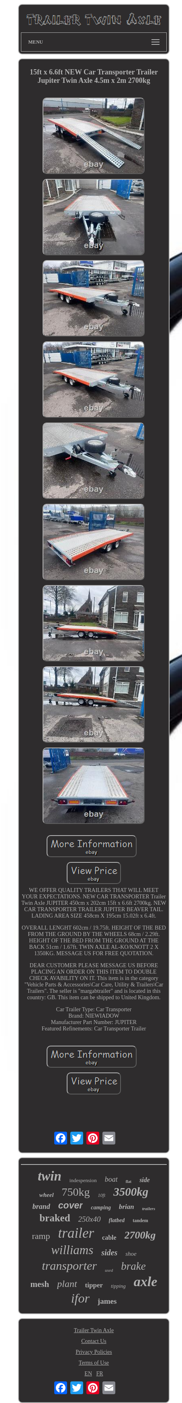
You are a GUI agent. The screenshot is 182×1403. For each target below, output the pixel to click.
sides (109, 1252)
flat (128, 1181)
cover (70, 1205)
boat (111, 1179)
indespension (83, 1180)
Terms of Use (94, 1363)
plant (67, 1284)
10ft (102, 1195)
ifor (80, 1298)
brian (126, 1207)
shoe (131, 1254)
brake (133, 1266)
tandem (140, 1220)
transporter (69, 1265)
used (109, 1270)
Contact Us (93, 1341)
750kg (76, 1192)
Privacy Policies (94, 1352)
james (107, 1301)
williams (72, 1250)
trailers (148, 1208)
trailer (76, 1233)
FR (99, 1374)
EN (88, 1374)
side (144, 1180)
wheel (46, 1195)
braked (54, 1218)
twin (49, 1176)
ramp (41, 1236)
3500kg (130, 1191)
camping (101, 1208)
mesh (40, 1284)
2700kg (140, 1235)
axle (145, 1281)
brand (41, 1207)
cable (109, 1237)
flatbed (117, 1220)
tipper (94, 1285)
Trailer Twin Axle (94, 1330)
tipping (118, 1286)
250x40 (89, 1219)
